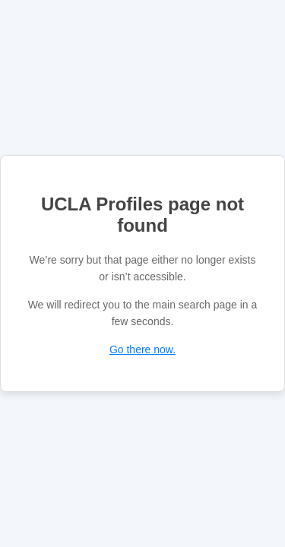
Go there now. (142, 349)
